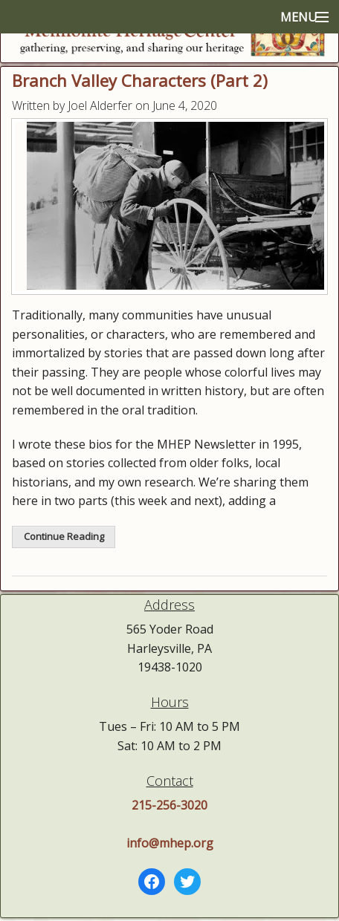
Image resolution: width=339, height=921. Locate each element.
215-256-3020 (169, 805)
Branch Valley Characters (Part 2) (140, 80)
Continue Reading (64, 536)
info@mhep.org (169, 843)
